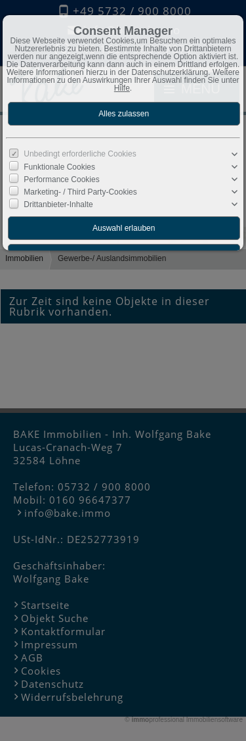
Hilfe (122, 88)
